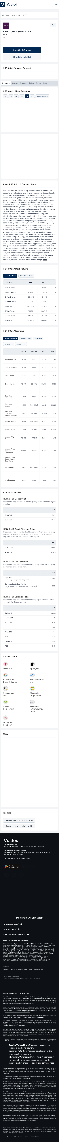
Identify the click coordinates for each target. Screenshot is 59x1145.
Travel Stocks (33, 959)
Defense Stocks (23, 959)
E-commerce (6, 958)
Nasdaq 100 (6, 946)
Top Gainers (22, 952)
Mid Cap (12, 949)
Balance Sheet (25, 338)
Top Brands (43, 948)
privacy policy (35, 1136)
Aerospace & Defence (25, 951)
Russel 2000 (20, 946)
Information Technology (21, 953)
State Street (18, 948)
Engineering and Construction (46, 949)
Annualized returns (26, 276)
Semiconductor (37, 952)
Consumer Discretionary (35, 955)
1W (11, 96)
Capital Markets (13, 952)
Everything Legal (38, 969)
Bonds (34, 943)
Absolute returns (10, 276)
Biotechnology (7, 951)
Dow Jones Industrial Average (34, 946)
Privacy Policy (28, 969)
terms (26, 1136)
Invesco (25, 948)
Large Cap (19, 949)
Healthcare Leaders (44, 959)
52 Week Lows (37, 958)
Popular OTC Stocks (42, 960)
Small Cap (5, 949)
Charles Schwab (34, 948)
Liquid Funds (27, 943)
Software (14, 951)
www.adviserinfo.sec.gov (29, 1010)
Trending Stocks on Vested (27, 960)
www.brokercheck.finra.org (28, 1017)
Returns (15, 83)
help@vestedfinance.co (12, 858)
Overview (6, 83)
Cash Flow (38, 338)
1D (5, 96)
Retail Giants (6, 959)
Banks (29, 952)
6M (22, 96)
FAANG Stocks (15, 960)
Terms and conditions (17, 969)
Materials (10, 953)
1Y (27, 96)
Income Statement (11, 338)
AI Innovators (48, 953)
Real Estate (41, 943)
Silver (4, 943)
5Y (32, 96)
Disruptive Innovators (9, 956)
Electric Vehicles (43, 956)
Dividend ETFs (20, 945)
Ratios (31, 83)
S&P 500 (13, 946)
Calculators (6, 969)
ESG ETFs (43, 945)
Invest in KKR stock (22, 50)
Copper (16, 943)
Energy (5, 955)
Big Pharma (14, 959)
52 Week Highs (16, 958)
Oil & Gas (33, 949)
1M (16, 96)
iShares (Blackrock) (8, 948)
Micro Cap (51, 948)
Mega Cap (26, 949)
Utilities (5, 953)
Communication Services (23, 956)
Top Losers (6, 960)
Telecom (5, 952)
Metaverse (35, 956)
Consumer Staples (13, 955)
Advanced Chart (42, 96)
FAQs (45, 83)
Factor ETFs (51, 945)
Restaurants (36, 951)
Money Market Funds (9, 945)
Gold (21, 943)
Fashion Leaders (26, 958)
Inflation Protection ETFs (32, 945)
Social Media (23, 955)
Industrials (32, 953)
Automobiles (46, 952)
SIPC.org (41, 1017)
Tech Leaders (46, 958)
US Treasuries (49, 943)
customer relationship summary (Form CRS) (17, 1012)
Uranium (10, 943)
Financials (23, 83)
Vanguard (46, 946)
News (38, 83)
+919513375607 (26, 858)
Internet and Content (47, 951)
